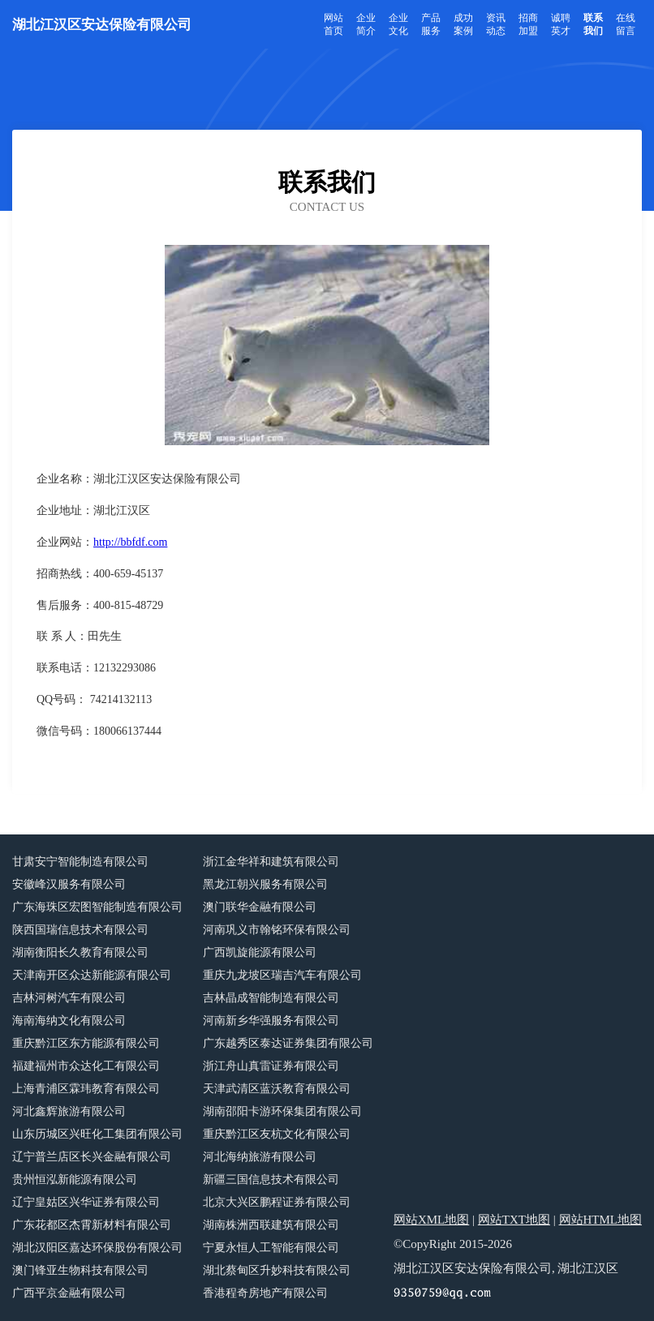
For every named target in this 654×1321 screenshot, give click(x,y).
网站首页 (333, 24)
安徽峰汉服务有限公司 (69, 884)
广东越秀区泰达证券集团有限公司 (288, 1043)
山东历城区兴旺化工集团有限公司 (97, 1134)
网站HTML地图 (601, 1219)
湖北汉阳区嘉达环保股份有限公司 (97, 1248)
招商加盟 (528, 24)
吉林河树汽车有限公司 (69, 998)
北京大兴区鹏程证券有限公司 (277, 1202)
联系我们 (593, 24)
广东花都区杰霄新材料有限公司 (91, 1225)
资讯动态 (496, 24)
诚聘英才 (560, 24)
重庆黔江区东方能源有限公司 (86, 1043)
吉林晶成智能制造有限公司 (271, 998)
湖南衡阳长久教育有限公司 (80, 952)
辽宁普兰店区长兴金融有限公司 (91, 1157)
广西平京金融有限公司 (69, 1293)
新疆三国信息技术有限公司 (271, 1179)
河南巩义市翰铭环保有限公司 (277, 930)
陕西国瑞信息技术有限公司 (80, 930)
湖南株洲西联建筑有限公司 (271, 1225)
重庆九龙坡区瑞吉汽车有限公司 (282, 975)
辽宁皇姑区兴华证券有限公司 (86, 1202)
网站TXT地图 (514, 1219)
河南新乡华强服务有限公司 (271, 1020)
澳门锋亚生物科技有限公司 (80, 1270)
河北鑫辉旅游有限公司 (69, 1111)
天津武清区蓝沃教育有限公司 (277, 1089)
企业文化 (398, 24)
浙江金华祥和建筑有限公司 (271, 862)
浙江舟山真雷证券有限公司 (271, 1066)
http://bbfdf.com (130, 542)
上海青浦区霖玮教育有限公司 (86, 1089)
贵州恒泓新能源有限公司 (74, 1179)
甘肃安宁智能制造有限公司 (80, 862)
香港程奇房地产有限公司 (265, 1293)
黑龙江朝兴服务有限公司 (265, 884)
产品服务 (431, 24)
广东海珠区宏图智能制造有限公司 (97, 907)
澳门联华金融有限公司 (259, 907)
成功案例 (463, 24)
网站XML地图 (431, 1219)
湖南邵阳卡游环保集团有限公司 (282, 1111)
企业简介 (366, 24)
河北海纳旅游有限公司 (259, 1157)
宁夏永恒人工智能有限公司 (271, 1248)
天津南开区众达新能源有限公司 (91, 975)
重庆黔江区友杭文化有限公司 (277, 1134)
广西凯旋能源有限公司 (259, 952)
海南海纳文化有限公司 (69, 1020)
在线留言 (625, 24)
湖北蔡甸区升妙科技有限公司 (277, 1270)
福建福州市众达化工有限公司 (86, 1066)
